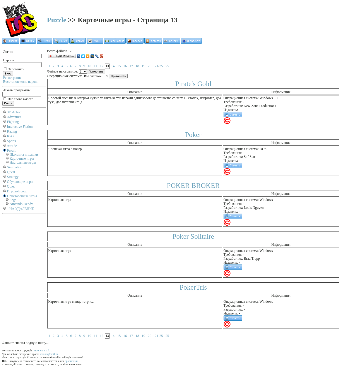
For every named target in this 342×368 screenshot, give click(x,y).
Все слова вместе (18, 99)
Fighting (13, 122)
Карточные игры (22, 158)
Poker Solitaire (193, 236)
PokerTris (193, 287)
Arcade (12, 146)
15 (119, 66)
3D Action (14, 112)
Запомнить (14, 69)
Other (11, 186)
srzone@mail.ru (43, 350)
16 (125, 66)
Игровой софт (17, 191)
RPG (10, 136)
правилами (71, 361)
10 (89, 66)
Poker (193, 134)
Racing (12, 131)
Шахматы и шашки (24, 154)
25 (161, 66)
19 (143, 66)
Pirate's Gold (193, 84)
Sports (11, 141)
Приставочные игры (22, 196)
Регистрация (12, 77)
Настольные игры (23, 162)
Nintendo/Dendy (21, 204)
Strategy (13, 177)
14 (113, 66)
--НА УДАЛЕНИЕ (20, 209)
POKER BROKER (193, 185)
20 (149, 66)
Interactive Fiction (20, 126)
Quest (11, 172)
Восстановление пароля (20, 81)
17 (131, 66)
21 (156, 66)
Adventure (14, 117)
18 (137, 66)
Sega (13, 200)
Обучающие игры (20, 181)
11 (95, 66)
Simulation (14, 167)
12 (101, 66)
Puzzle (56, 20)
